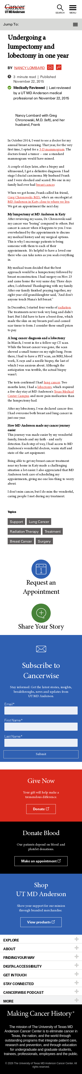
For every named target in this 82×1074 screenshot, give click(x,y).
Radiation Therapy (24, 531)
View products (41, 922)
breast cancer (45, 185)
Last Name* (13, 736)
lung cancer (52, 382)
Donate (41, 809)
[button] (76, 24)
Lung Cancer (39, 522)
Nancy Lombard (29, 68)
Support (16, 522)
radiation (64, 307)
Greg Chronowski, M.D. (24, 197)
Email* (9, 704)
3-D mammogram (52, 149)
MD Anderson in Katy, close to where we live (38, 202)
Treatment (53, 531)
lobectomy (44, 387)
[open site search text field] (60, 9)
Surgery (44, 541)
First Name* (13, 720)
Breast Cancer (21, 541)
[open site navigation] (73, 9)
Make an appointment (41, 861)
